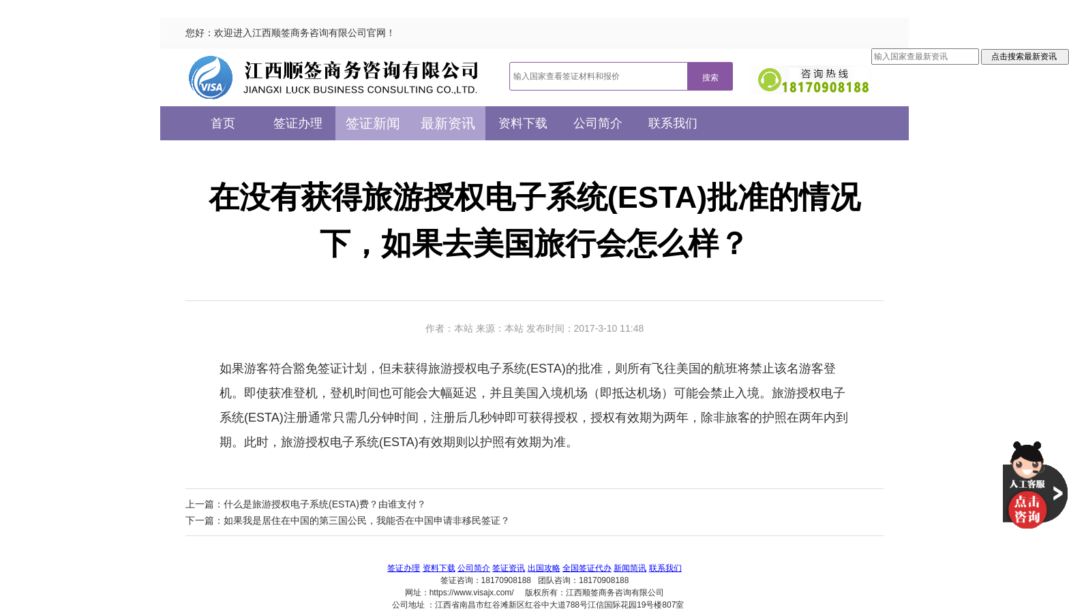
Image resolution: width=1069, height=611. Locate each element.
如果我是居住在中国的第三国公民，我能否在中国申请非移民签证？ (367, 520)
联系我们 (672, 123)
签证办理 (297, 123)
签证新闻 (373, 123)
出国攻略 (544, 568)
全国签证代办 (587, 568)
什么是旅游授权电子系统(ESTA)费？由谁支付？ (325, 504)
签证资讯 (508, 568)
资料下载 (522, 123)
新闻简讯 (630, 568)
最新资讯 (448, 123)
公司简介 (597, 123)
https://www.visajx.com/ (472, 592)
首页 (223, 123)
